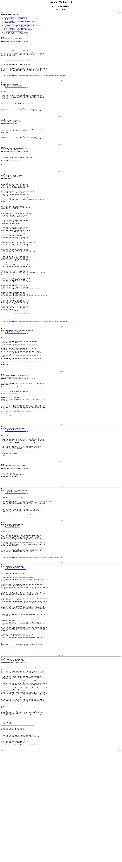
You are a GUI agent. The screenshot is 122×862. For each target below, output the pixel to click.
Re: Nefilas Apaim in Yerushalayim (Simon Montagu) (19, 29)
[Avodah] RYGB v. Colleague (12, 598)
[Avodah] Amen (9, 195)
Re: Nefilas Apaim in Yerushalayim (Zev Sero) (16, 18)
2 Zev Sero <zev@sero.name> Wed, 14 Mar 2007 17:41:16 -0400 (11, 91)
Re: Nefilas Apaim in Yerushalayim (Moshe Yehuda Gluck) (20, 21)
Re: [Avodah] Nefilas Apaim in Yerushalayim (16, 41)
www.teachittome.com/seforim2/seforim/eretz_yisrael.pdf (17, 404)
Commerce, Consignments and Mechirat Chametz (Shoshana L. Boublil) (23, 25)
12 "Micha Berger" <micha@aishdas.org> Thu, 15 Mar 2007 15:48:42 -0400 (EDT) (12, 643)
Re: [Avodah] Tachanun (11, 134)
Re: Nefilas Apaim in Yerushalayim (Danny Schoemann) (19, 26)
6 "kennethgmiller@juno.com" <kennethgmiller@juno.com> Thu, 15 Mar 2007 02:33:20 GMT (17, 376)
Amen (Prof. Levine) (10, 22)
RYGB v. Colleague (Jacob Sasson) (14, 31)
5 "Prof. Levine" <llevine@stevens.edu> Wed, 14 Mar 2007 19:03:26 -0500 (12, 193)
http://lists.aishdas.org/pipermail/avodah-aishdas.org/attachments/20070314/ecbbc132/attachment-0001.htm (35, 81)
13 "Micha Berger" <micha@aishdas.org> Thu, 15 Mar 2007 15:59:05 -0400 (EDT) (12, 753)
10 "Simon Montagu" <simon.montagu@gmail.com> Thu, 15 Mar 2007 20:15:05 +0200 (15, 558)
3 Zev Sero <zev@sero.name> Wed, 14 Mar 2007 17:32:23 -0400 (11, 132)
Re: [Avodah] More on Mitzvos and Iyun (15, 645)
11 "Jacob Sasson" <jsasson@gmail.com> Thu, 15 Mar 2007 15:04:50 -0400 (12, 596)
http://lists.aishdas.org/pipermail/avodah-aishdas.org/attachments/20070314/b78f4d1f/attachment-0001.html (35, 366)
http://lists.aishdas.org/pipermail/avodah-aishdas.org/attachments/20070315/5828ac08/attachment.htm (33, 634)
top (62, 86)
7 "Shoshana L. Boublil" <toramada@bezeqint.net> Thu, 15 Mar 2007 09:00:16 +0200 (15, 428)
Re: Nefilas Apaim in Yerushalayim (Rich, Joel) (17, 17)
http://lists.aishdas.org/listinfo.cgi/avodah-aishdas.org (18, 830)
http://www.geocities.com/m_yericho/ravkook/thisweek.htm (17, 210)
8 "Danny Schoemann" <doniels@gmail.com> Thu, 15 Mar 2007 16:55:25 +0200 (14, 488)
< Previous (3, 12)
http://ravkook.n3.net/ (8, 353)
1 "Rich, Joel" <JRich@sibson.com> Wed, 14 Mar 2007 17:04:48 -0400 (11, 39)
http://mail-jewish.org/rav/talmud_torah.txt (18, 615)
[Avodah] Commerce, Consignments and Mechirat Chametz (20, 430)
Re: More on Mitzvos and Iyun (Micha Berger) (17, 32)
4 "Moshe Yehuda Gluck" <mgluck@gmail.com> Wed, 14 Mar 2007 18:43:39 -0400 (14, 163)
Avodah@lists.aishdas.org (8, 828)
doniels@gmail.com (23, 565)
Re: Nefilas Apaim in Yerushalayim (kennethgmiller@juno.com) (21, 24)
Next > (119, 12)
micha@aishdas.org (6, 737)
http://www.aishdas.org (7, 739)
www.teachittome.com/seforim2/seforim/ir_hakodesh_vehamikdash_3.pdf (21, 411)
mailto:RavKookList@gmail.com (21, 356)
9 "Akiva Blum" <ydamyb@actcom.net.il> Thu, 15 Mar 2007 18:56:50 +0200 (13, 531)
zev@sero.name (4, 119)
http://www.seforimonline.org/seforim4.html (13, 397)
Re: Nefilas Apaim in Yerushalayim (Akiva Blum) (17, 28)
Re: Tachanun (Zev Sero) (11, 20)
